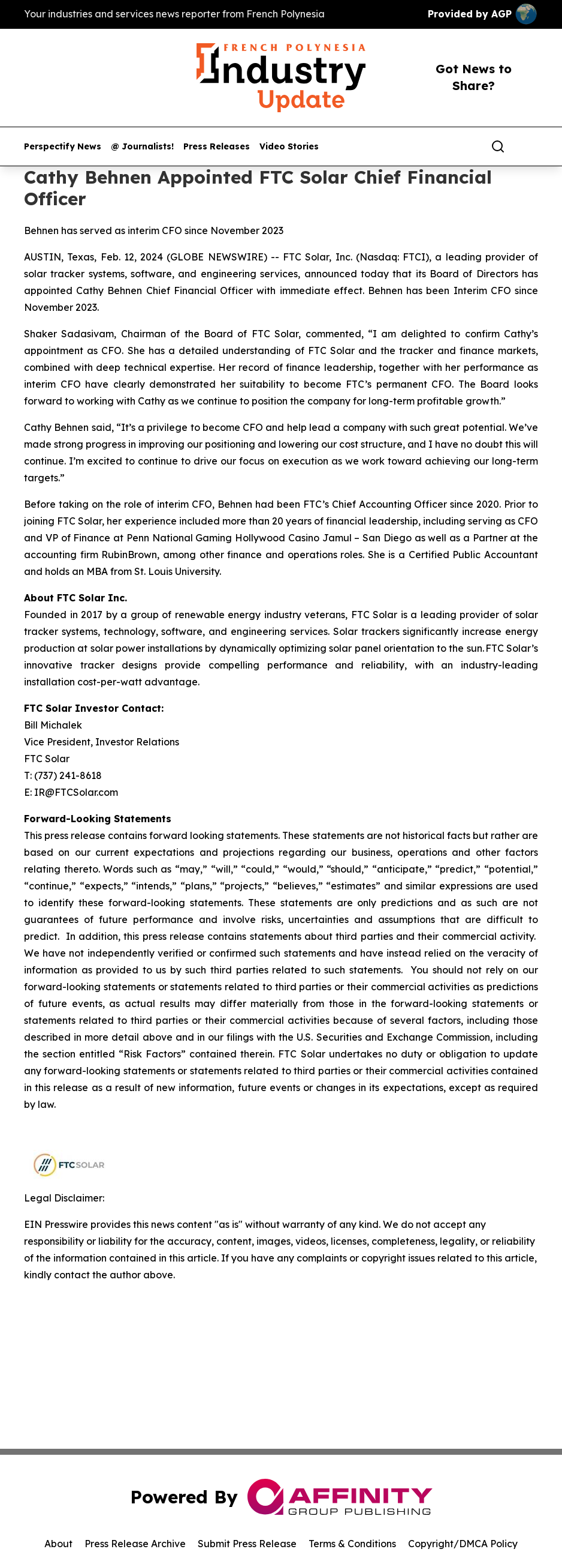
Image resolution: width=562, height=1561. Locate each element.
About (58, 1544)
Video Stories (289, 147)
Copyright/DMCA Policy (463, 1544)
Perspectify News (62, 147)
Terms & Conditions (352, 1544)
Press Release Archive (135, 1544)
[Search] (498, 146)
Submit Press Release (247, 1544)
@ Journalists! (142, 147)
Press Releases (216, 147)
